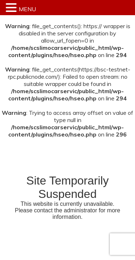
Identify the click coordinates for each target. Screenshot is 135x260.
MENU (27, 9)
